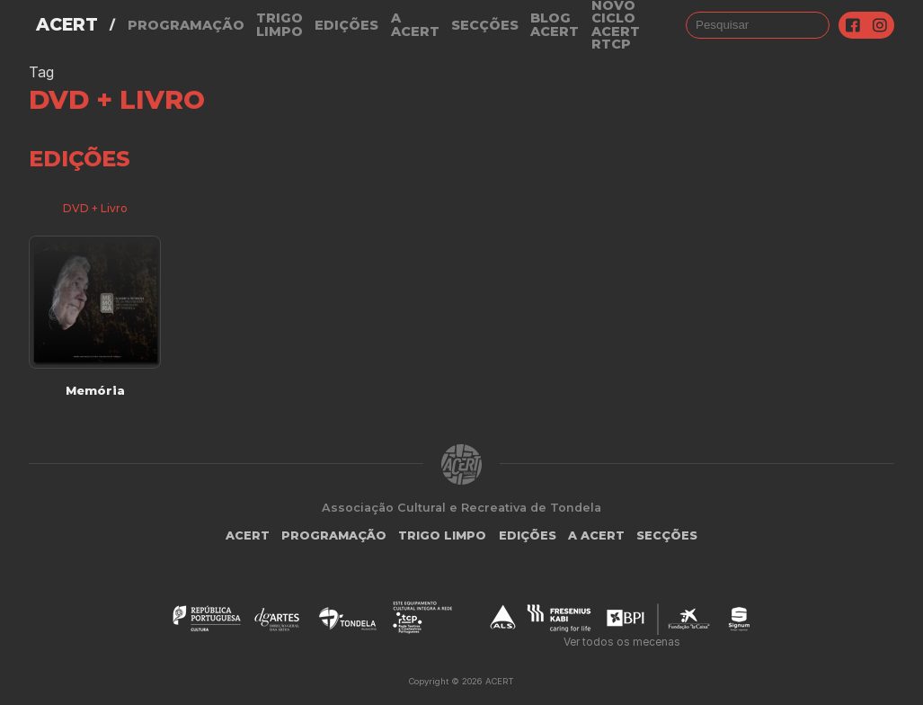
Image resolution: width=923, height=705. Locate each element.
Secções (485, 25)
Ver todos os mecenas (622, 641)
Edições (346, 25)
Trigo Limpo (279, 25)
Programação (186, 25)
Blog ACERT (554, 25)
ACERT (67, 24)
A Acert (415, 25)
